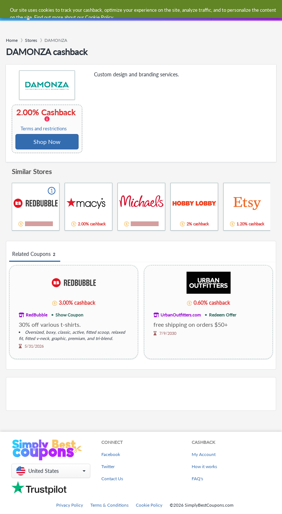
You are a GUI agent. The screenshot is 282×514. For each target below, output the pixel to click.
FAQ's (197, 478)
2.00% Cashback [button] (46, 119)
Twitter (108, 466)
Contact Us (112, 478)
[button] (50, 471)
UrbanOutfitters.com (180, 315)
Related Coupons (34, 254)
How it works (204, 466)
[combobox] (133, 10)
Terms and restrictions (44, 128)
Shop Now (47, 141)
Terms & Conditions (109, 505)
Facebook (110, 454)
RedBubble (36, 315)
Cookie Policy (149, 505)
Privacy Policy (69, 505)
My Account (204, 454)
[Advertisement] (141, 393)
